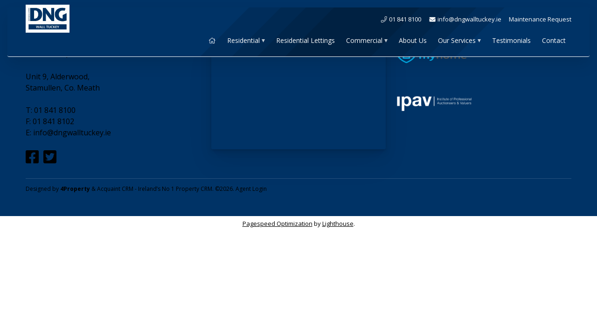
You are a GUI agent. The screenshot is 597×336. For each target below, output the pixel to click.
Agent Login (251, 189)
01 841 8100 (400, 19)
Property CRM (194, 189)
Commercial (364, 40)
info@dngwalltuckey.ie (465, 19)
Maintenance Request (540, 19)
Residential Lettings (305, 40)
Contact (554, 40)
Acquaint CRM (115, 189)
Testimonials (511, 40)
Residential (243, 40)
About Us (413, 40)
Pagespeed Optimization (277, 223)
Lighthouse (338, 223)
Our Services (457, 40)
